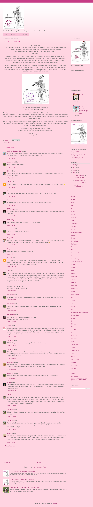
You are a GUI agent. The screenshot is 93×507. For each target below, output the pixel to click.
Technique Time (75, 350)
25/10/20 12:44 (11, 391)
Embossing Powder (76, 253)
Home (39, 462)
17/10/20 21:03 (11, 358)
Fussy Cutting (75, 259)
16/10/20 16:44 (11, 321)
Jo (73, 105)
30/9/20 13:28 (11, 158)
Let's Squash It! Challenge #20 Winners (22, 479)
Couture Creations (76, 232)
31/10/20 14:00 (11, 429)
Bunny (73, 214)
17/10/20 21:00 (11, 345)
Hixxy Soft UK (75, 152)
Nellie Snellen (75, 294)
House (73, 267)
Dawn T (9, 258)
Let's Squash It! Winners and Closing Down (23, 471)
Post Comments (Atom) (39, 467)
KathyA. (9, 433)
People (73, 300)
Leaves (73, 279)
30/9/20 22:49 (11, 196)
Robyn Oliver (11, 238)
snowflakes (74, 330)
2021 (74, 170)
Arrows (73, 199)
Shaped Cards (75, 315)
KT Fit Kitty (10, 209)
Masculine (74, 282)
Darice (73, 235)
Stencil (73, 347)
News (9, 143)
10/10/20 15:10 (11, 311)
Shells (73, 321)
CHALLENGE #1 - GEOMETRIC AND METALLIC (24, 487)
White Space (75, 365)
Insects (73, 273)
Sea (72, 309)
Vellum (73, 356)
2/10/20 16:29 (11, 234)
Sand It (73, 306)
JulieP (9, 182)
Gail (74, 93)
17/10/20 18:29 (11, 336)
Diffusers (73, 250)
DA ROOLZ (13, 34)
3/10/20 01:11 (11, 245)
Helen (8, 171)
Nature (73, 291)
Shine (72, 327)
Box (72, 208)
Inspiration (74, 276)
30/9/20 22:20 (11, 187)
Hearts (73, 264)
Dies (72, 247)
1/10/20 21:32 (11, 225)
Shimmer (73, 324)
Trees (72, 353)
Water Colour (75, 359)
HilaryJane (10, 362)
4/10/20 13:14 (11, 254)
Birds (72, 202)
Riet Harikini (11, 314)
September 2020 (80, 183)
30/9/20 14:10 (11, 167)
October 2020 (79, 180)
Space (73, 333)
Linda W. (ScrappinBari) (14, 151)
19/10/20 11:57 (11, 378)
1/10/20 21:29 (11, 216)
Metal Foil (74, 285)
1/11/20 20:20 (11, 442)
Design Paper (75, 241)
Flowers (73, 256)
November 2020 (79, 177)
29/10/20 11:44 (11, 405)
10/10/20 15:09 (11, 300)
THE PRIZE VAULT (23, 34)
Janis (8, 270)
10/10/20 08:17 (11, 266)
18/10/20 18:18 (11, 369)
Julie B (9, 395)
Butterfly (73, 217)
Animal (73, 196)
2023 (74, 165)
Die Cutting (74, 244)
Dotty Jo (9, 191)
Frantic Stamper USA (77, 158)
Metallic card (74, 288)
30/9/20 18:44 (11, 178)
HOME (5, 34)
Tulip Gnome (82, 94)
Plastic (73, 303)
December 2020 (79, 175)
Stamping (74, 339)
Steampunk (74, 344)
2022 (74, 167)
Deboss (73, 238)
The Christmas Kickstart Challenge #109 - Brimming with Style (84, 110)
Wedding (73, 362)
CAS (72, 220)
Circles (73, 229)
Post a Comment (10, 446)
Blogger (55, 503)
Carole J (9, 325)
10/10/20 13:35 (11, 291)
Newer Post (7, 462)
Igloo (72, 270)
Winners (73, 368)
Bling (72, 205)
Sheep (73, 318)
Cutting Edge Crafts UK (78, 155)
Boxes (73, 211)
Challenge (74, 223)
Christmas (74, 226)
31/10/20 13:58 (11, 416)
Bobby (9, 382)
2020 (74, 173)
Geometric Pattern (76, 262)
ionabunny (10, 162)
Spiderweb (74, 336)
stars (72, 341)
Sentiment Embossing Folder (79, 312)
